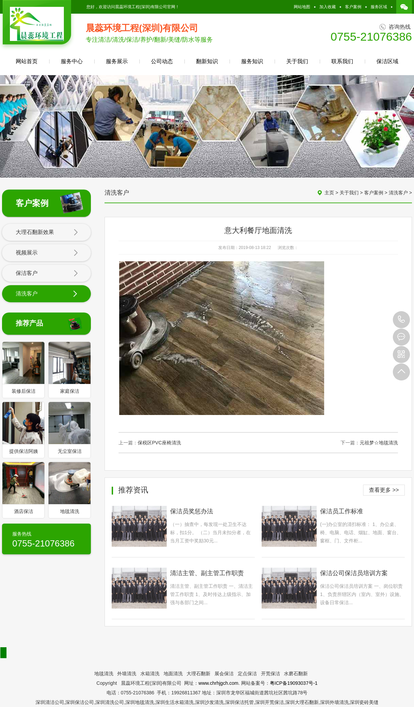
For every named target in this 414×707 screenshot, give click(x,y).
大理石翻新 (198, 673)
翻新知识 (207, 61)
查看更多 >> (384, 490)
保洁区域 (387, 61)
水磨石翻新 (296, 673)
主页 (329, 192)
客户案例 (353, 6)
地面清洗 (173, 673)
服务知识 (252, 61)
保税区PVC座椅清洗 (159, 442)
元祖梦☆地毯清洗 (379, 442)
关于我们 (297, 61)
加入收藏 (327, 6)
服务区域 (379, 6)
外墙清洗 (126, 673)
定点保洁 (247, 673)
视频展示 (47, 253)
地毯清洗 (103, 673)
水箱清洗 (150, 673)
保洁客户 (47, 273)
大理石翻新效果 (47, 232)
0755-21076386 (401, 319)
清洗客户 (47, 294)
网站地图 (302, 6)
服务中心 (72, 61)
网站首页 (27, 61)
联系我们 (342, 61)
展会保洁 (224, 673)
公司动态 (162, 61)
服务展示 (117, 61)
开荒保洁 (270, 673)
